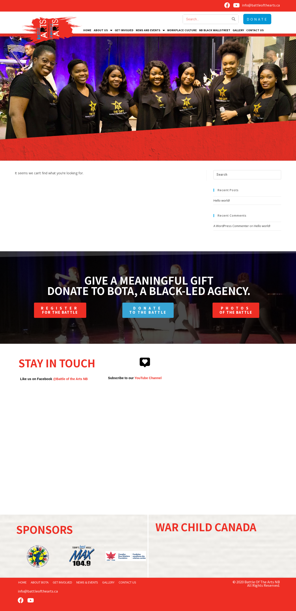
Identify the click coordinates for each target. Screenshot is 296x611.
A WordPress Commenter (231, 226)
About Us (103, 30)
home (22, 582)
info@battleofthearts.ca (38, 591)
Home (87, 30)
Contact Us (255, 30)
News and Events (150, 30)
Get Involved (124, 30)
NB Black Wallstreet (214, 30)
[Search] (233, 19)
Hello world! (221, 200)
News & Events (87, 582)
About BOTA (40, 582)
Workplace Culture (182, 30)
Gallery (238, 30)
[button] (257, 19)
